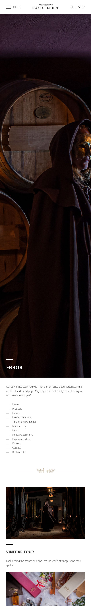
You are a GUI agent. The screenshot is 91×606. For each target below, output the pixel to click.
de (72, 7)
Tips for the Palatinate (24, 421)
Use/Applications (21, 417)
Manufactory (19, 426)
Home (15, 404)
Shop (81, 7)
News (15, 430)
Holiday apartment (22, 434)
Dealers (16, 443)
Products (17, 408)
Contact (16, 447)
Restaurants (18, 452)
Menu (13, 7)
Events (15, 413)
